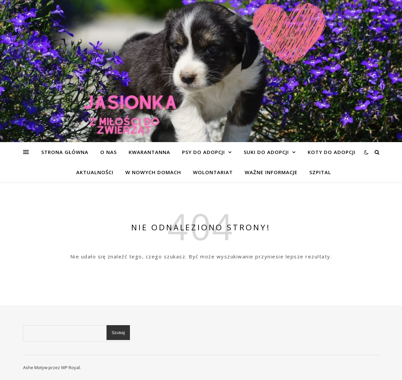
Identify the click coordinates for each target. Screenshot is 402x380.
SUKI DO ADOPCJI (266, 152)
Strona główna (64, 152)
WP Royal (70, 367)
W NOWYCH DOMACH (153, 172)
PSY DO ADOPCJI (203, 152)
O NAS (108, 152)
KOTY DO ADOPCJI (332, 152)
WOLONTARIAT (213, 172)
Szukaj (118, 332)
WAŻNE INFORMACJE (271, 172)
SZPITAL (320, 172)
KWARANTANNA (149, 152)
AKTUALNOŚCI (94, 172)
